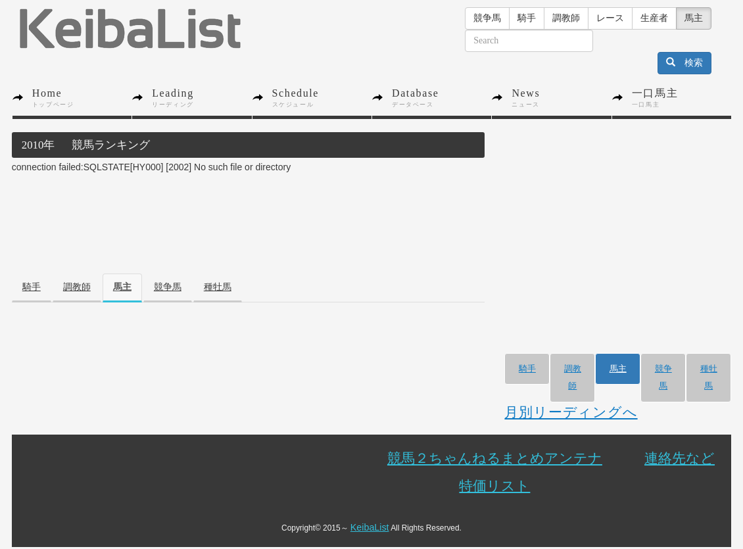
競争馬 (487, 18)
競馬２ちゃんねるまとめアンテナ (494, 457)
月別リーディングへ (570, 411)
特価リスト (494, 485)
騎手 (526, 18)
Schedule (322, 98)
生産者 (654, 18)
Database (441, 98)
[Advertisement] (251, 205)
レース (610, 18)
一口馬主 (681, 98)
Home (82, 98)
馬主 (693, 18)
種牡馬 (217, 287)
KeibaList (369, 527)
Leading (201, 98)
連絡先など (679, 457)
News (561, 98)
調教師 (566, 18)
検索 (684, 62)
